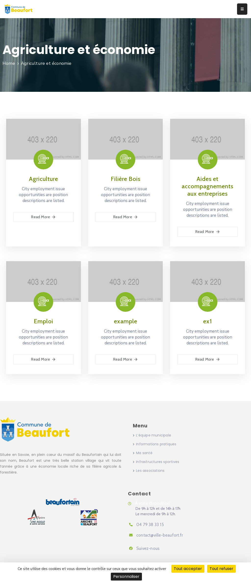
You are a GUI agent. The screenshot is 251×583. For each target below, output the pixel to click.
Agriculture (43, 178)
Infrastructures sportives (157, 461)
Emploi (43, 321)
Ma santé (144, 452)
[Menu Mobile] (242, 9)
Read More (43, 217)
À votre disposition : (153, 503)
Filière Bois (125, 178)
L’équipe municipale (153, 435)
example (125, 321)
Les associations (150, 470)
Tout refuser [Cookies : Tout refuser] (221, 568)
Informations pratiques (156, 444)
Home (8, 63)
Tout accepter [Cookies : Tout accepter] (188, 568)
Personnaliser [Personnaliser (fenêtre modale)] (126, 576)
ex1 (207, 321)
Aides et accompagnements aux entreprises (207, 186)
